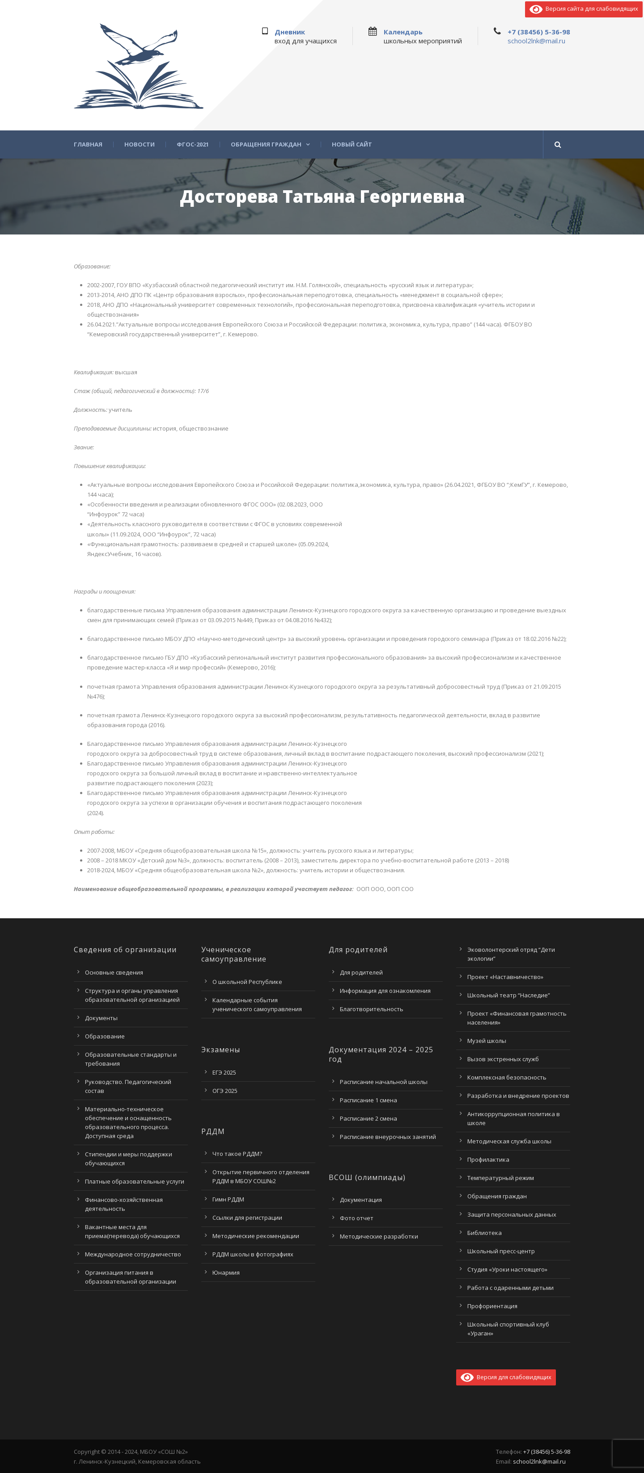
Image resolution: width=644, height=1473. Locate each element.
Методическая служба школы (509, 1141)
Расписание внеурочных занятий (388, 1137)
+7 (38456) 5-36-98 (539, 31)
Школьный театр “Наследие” (508, 995)
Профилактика (488, 1159)
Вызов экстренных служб (503, 1059)
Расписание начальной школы (384, 1082)
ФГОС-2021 (193, 144)
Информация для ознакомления (385, 991)
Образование (105, 1036)
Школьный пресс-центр (501, 1251)
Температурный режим (500, 1178)
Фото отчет (356, 1218)
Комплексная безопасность (507, 1077)
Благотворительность (371, 1009)
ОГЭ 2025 (224, 1091)
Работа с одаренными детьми (510, 1288)
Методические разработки (379, 1236)
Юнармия (226, 1272)
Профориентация (492, 1306)
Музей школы (486, 1041)
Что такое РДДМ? (237, 1154)
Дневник (290, 31)
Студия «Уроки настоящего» (507, 1269)
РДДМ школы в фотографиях (252, 1254)
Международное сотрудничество (133, 1254)
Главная (88, 144)
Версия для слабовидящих (506, 1377)
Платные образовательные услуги (134, 1181)
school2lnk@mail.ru (536, 40)
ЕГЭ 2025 (224, 1072)
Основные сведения (114, 972)
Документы (101, 1018)
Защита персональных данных (511, 1214)
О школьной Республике (247, 982)
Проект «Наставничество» (505, 977)
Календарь (403, 31)
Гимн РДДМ (228, 1199)
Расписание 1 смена (368, 1100)
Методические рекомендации (255, 1236)
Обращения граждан (266, 144)
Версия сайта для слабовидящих (584, 8)
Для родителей (361, 972)
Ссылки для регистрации (247, 1218)
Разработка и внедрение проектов (518, 1096)
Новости (139, 144)
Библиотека (484, 1233)
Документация (361, 1200)
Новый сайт (352, 144)
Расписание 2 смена (368, 1118)
